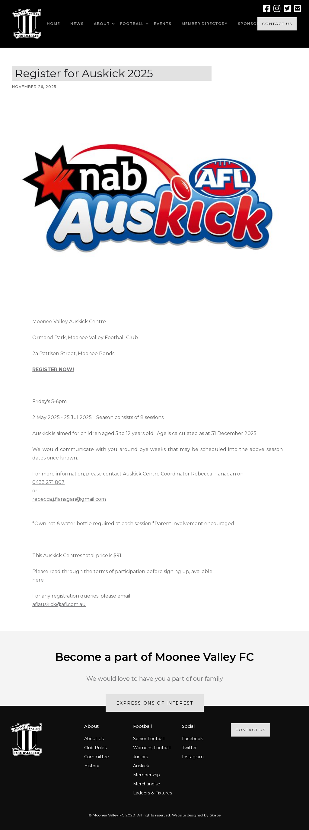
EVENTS (162, 23)
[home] (26, 24)
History (91, 765)
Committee (96, 756)
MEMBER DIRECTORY (205, 23)
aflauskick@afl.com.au (59, 604)
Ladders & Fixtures (152, 793)
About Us (94, 738)
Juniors (140, 756)
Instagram (193, 756)
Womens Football (151, 747)
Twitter (189, 747)
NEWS (77, 23)
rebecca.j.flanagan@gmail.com (69, 499)
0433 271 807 (48, 482)
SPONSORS (250, 23)
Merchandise (146, 784)
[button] (102, 24)
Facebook (192, 738)
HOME (53, 23)
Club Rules (95, 747)
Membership (146, 775)
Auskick (141, 765)
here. (38, 580)
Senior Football (148, 738)
